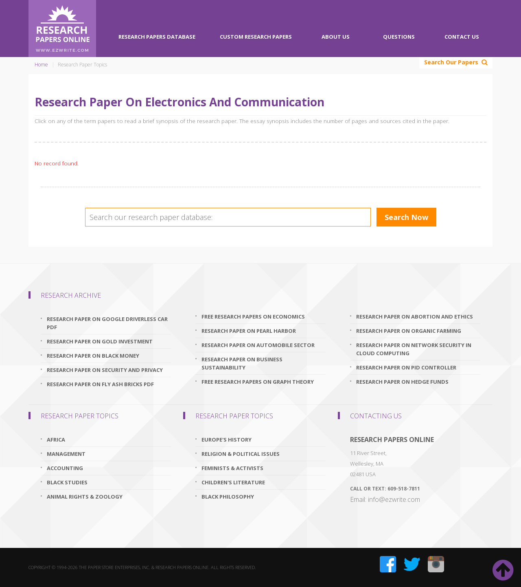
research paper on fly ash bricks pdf (100, 384)
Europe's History (226, 439)
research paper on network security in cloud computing (413, 349)
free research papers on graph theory (257, 381)
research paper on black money (93, 355)
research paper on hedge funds (402, 381)
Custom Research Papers (256, 36)
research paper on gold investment (100, 341)
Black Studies (67, 482)
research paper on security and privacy (105, 370)
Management (66, 453)
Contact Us (461, 36)
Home (41, 64)
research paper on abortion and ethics (414, 316)
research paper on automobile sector (258, 345)
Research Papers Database (156, 36)
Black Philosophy (227, 496)
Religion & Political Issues (240, 453)
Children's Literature (233, 482)
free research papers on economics (253, 316)
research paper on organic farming (408, 330)
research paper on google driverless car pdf (107, 323)
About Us (336, 36)
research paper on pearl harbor (248, 330)
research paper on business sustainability (241, 363)
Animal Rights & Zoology (85, 496)
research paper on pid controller (406, 367)
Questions (399, 36)
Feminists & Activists (232, 468)
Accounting (65, 468)
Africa (56, 439)
